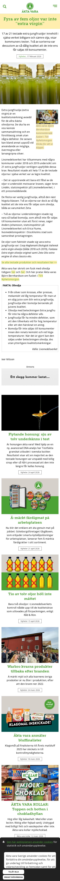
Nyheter (22, 56)
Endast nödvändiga (13, 877)
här (13, 272)
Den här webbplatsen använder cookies (30, 842)
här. (23, 272)
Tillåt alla (13, 872)
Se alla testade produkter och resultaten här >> (29, 262)
